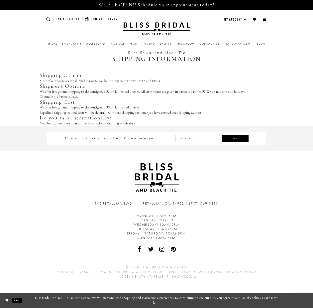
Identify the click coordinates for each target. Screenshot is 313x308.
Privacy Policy (241, 271)
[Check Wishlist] (255, 19)
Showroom (184, 276)
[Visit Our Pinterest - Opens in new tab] (173, 249)
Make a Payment (96, 271)
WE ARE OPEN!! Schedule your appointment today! (156, 5)
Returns (168, 271)
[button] (48, 19)
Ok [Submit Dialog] (17, 300)
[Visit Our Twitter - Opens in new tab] (151, 249)
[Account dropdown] (235, 19)
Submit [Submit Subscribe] (235, 138)
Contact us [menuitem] (209, 43)
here (156, 303)
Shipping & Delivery (137, 271)
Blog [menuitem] (261, 43)
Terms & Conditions (201, 271)
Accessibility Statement (144, 276)
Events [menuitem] (166, 43)
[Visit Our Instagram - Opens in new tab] (162, 249)
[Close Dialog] (7, 300)
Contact (67, 271)
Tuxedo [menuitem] (149, 43)
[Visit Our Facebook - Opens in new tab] (140, 249)
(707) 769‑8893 (67, 19)
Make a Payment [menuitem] (238, 43)
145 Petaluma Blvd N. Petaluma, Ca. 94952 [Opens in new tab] (140, 203)
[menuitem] (235, 19)
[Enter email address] (212, 138)
